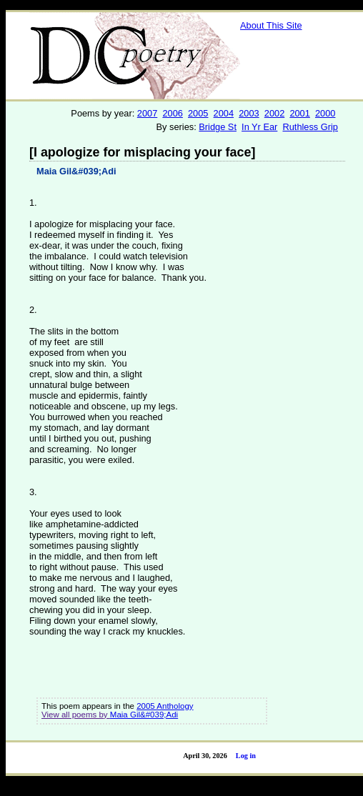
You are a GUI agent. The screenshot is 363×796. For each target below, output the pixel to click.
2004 (224, 113)
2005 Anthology (164, 706)
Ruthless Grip (310, 126)
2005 (198, 113)
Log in (246, 756)
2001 (299, 113)
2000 (325, 113)
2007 (147, 113)
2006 (172, 113)
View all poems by (75, 714)
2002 (274, 113)
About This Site (271, 25)
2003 (249, 113)
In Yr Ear (259, 126)
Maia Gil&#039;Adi (76, 171)
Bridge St (218, 126)
